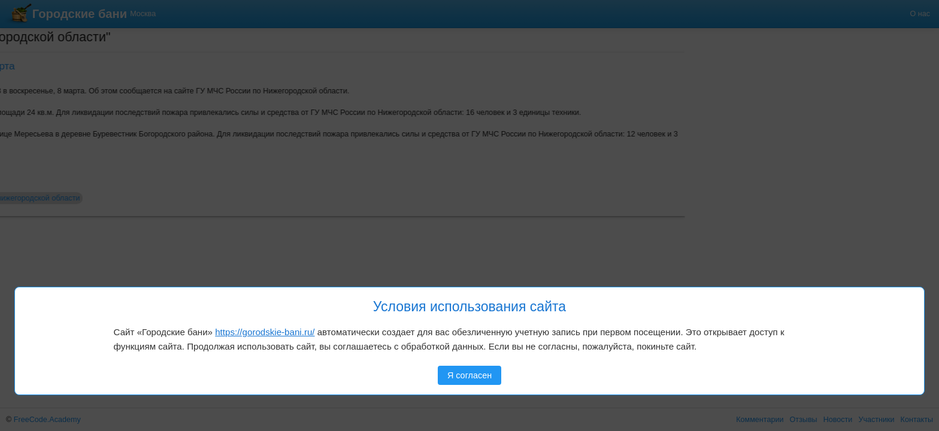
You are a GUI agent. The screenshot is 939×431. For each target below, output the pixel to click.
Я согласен (469, 375)
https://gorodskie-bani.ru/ (264, 332)
